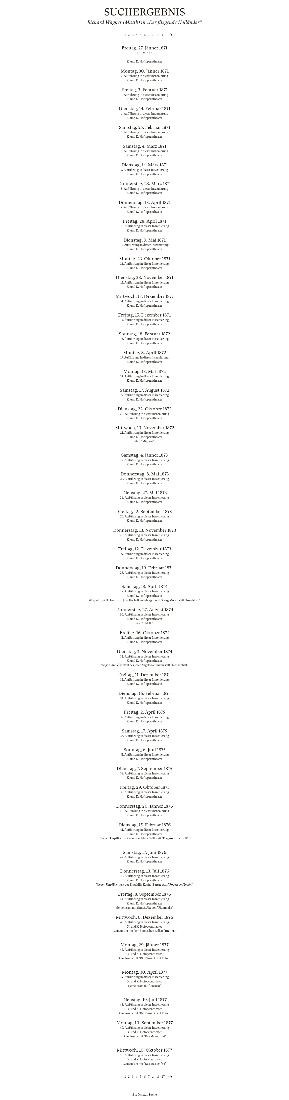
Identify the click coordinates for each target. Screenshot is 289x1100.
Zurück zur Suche (144, 1094)
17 (163, 35)
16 (158, 35)
